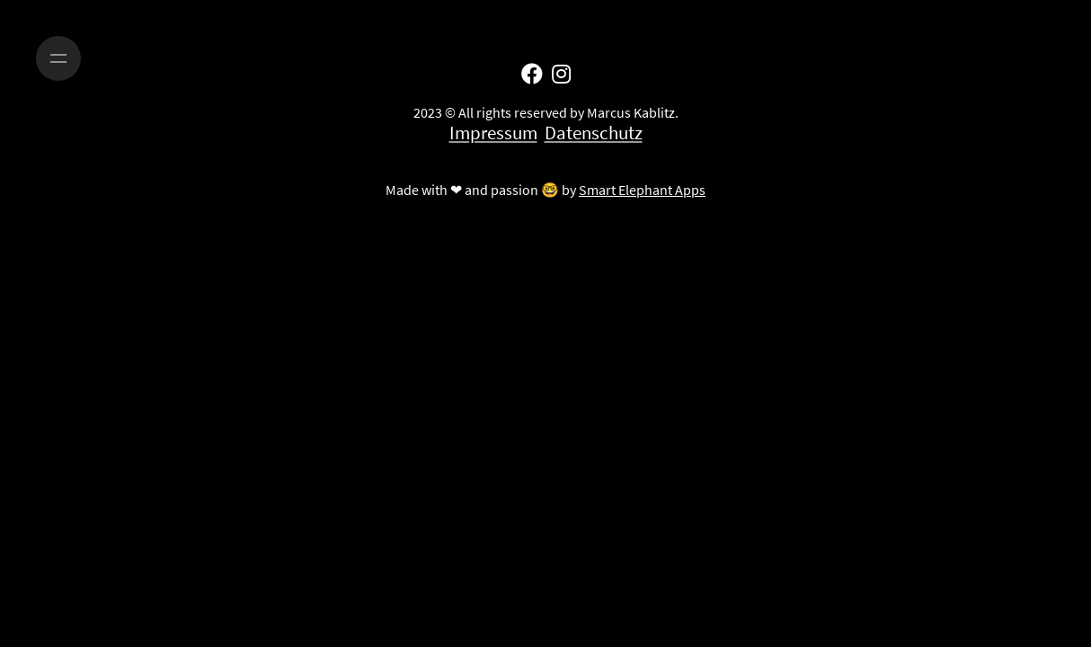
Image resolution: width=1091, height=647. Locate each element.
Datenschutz (594, 133)
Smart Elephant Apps (642, 190)
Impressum (493, 133)
